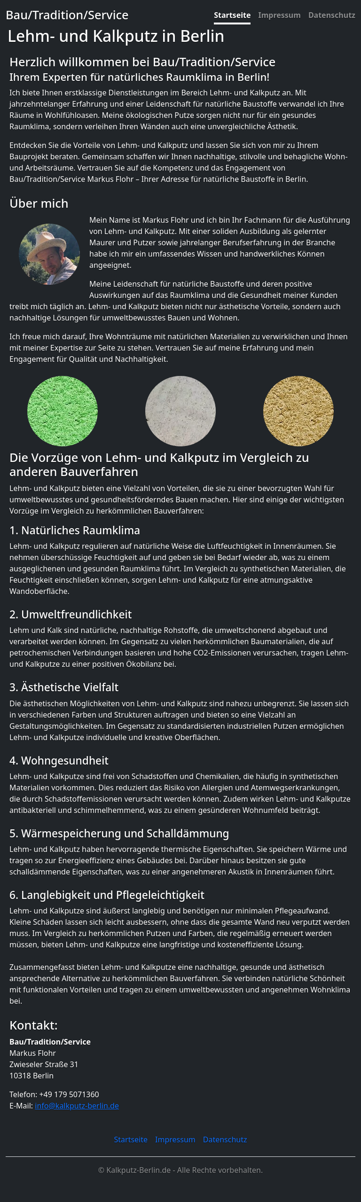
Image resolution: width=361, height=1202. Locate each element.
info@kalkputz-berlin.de (77, 1106)
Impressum (279, 15)
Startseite (232, 15)
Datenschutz (331, 15)
